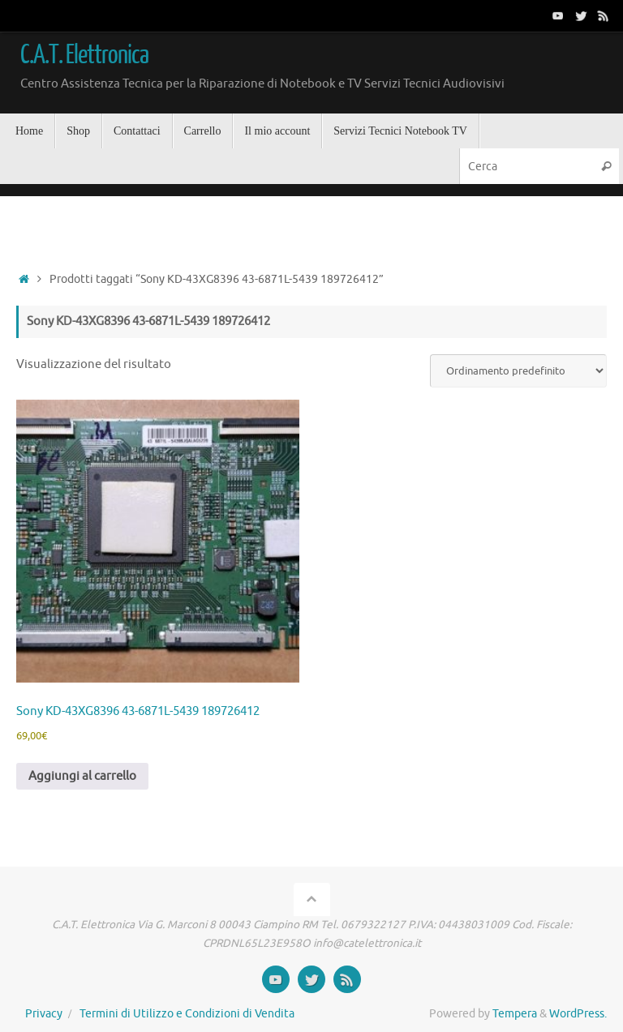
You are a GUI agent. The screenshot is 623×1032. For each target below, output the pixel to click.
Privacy (43, 1014)
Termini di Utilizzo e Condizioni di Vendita (186, 1014)
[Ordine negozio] (518, 371)
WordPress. (578, 1014)
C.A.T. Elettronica (84, 55)
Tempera (514, 1014)
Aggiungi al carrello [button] (82, 776)
